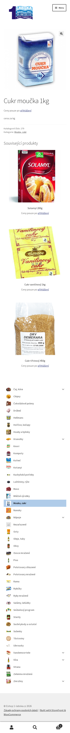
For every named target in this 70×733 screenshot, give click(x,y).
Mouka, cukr (20, 132)
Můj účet (11, 727)
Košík (55, 725)
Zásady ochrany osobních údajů (21, 710)
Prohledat (35, 727)
